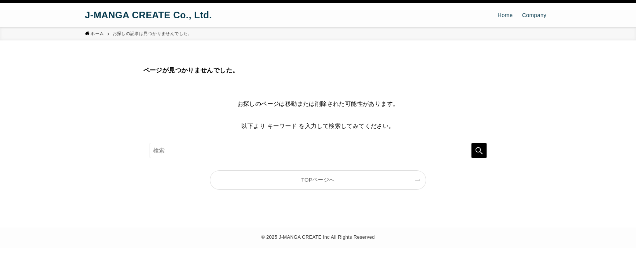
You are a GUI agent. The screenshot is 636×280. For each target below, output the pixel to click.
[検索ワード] (318, 150)
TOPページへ (318, 180)
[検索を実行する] (479, 150)
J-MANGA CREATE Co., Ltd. (148, 15)
